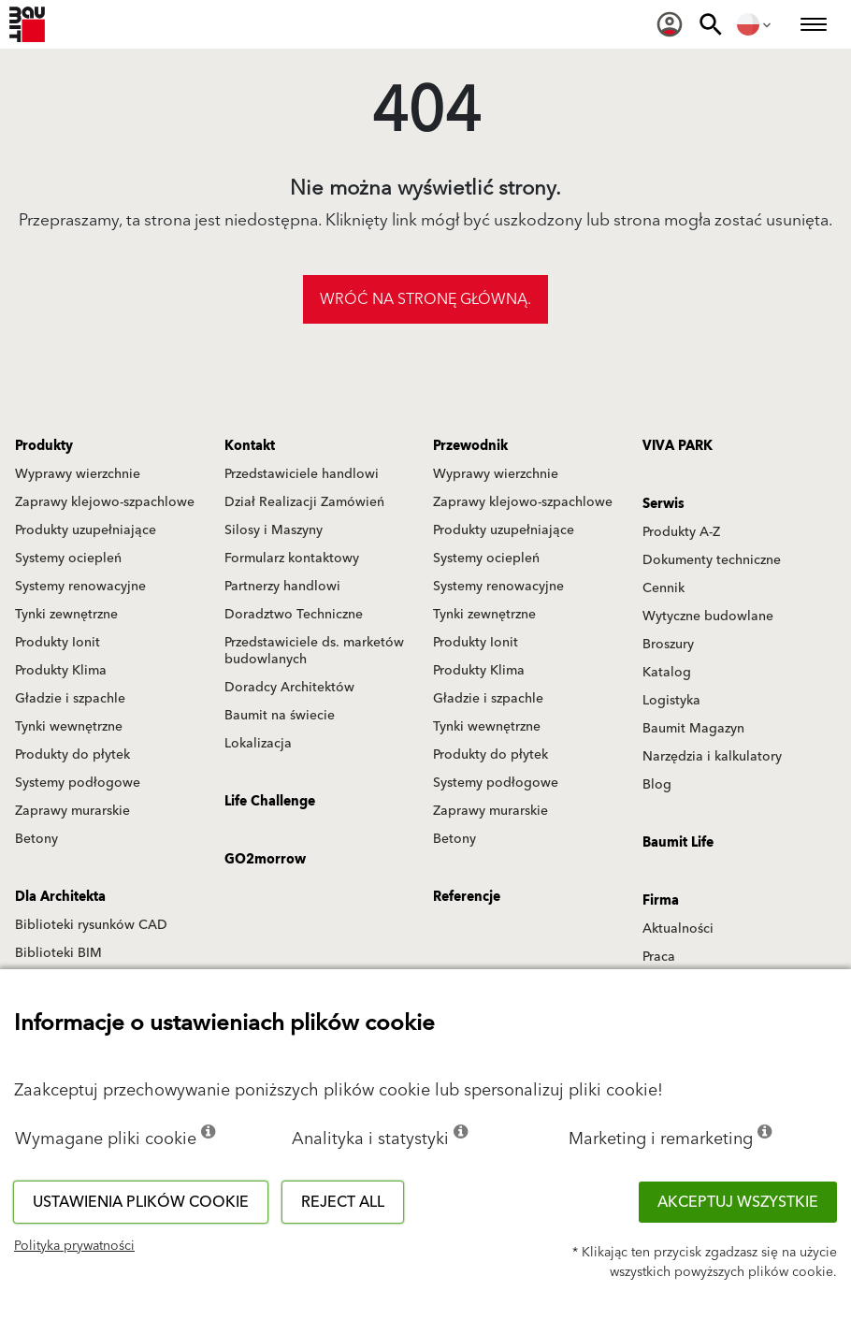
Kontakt (249, 446)
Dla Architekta (60, 897)
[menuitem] (669, 24)
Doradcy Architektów (289, 687)
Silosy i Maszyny (273, 530)
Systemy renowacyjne (80, 586)
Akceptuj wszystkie (737, 1202)
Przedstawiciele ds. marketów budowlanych (314, 651)
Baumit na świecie (279, 715)
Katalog (666, 672)
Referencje (466, 897)
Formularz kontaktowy (291, 558)
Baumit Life (678, 843)
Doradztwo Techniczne (293, 614)
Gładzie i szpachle (70, 699)
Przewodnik (470, 446)
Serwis (663, 504)
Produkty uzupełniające (85, 530)
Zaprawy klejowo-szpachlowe (105, 502)
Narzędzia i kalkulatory (712, 757)
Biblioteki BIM (58, 953)
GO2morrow (265, 860)
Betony (36, 839)
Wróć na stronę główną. (425, 299)
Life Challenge (269, 802)
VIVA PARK (677, 446)
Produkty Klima (61, 671)
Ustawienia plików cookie (141, 1202)
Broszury (668, 644)
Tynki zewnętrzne (66, 614)
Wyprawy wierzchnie (77, 474)
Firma (660, 901)
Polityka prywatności (74, 1246)
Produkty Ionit (57, 642)
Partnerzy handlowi (282, 586)
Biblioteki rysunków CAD (91, 925)
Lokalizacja (258, 744)
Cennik (663, 588)
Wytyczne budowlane (707, 616)
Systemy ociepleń (68, 558)
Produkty (44, 446)
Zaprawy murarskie (72, 811)
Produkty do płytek (72, 755)
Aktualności (678, 929)
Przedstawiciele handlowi (301, 474)
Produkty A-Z (681, 532)
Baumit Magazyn (693, 729)
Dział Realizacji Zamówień (304, 502)
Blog (656, 785)
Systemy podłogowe (77, 783)
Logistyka (671, 700)
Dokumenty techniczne (711, 560)
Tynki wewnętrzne (69, 727)
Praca (658, 957)
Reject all (342, 1202)
